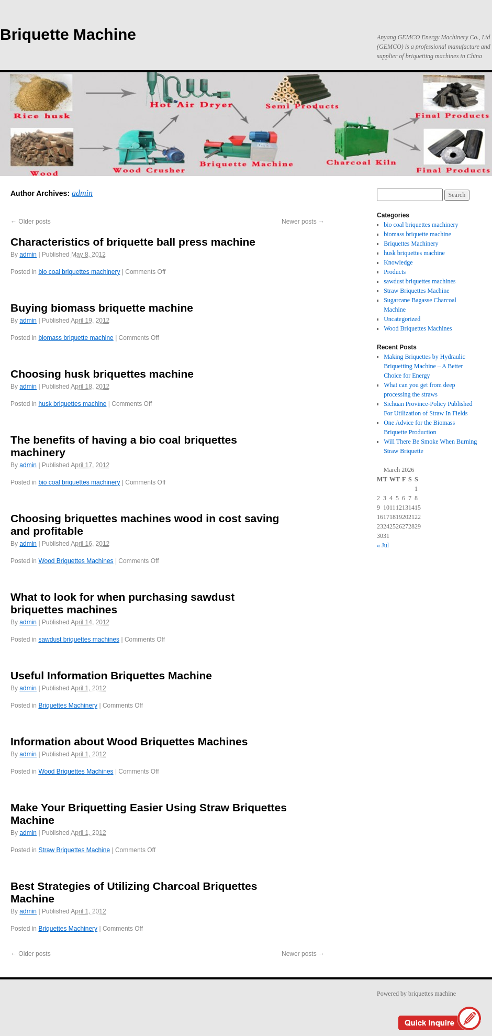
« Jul (383, 545)
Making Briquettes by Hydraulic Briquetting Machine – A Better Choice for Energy (424, 366)
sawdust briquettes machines (78, 639)
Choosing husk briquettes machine (102, 374)
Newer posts (303, 221)
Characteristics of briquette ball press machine (132, 242)
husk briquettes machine (72, 403)
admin (82, 193)
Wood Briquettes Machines (75, 561)
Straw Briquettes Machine (74, 850)
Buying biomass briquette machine (101, 308)
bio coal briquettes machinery (79, 271)
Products (395, 271)
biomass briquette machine (75, 337)
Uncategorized (402, 319)
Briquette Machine (68, 34)
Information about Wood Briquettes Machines (129, 741)
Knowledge (398, 262)
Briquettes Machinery (67, 705)
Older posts (30, 221)
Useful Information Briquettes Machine (111, 675)
